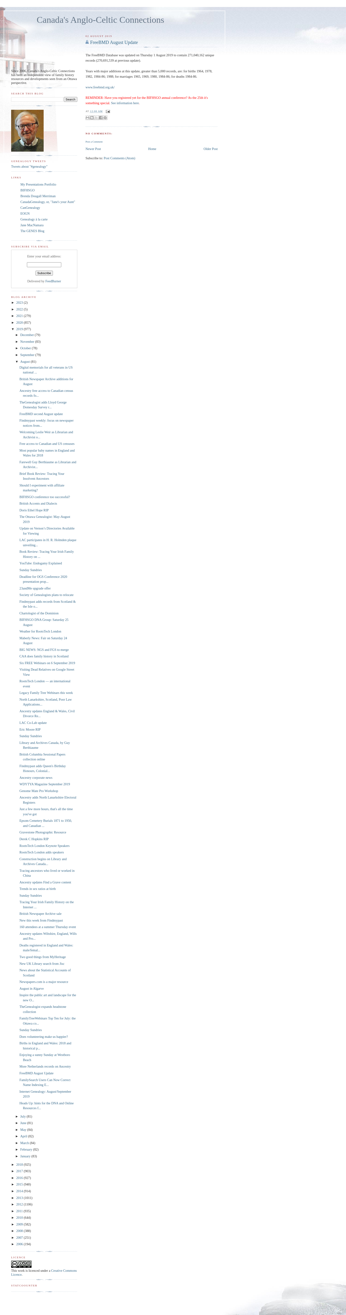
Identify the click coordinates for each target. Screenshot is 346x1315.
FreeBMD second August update (41, 414)
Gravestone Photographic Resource (42, 832)
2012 (20, 1204)
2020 (20, 322)
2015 (20, 1184)
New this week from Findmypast (41, 920)
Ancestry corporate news (35, 777)
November (27, 341)
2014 (20, 1191)
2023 (20, 302)
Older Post (211, 149)
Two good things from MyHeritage (42, 957)
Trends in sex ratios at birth (37, 889)
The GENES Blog (32, 231)
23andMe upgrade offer (35, 588)
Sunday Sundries (30, 570)
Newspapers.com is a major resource (43, 982)
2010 (20, 1217)
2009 (20, 1224)
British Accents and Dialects (38, 503)
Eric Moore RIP (30, 729)
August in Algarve (31, 988)
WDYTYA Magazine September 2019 (44, 784)
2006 (20, 1244)
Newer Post (93, 149)
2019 (20, 329)
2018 (20, 1164)
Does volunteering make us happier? (43, 1037)
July (23, 1116)
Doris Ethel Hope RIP (34, 510)
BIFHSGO (27, 190)
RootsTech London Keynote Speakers (44, 846)
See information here (125, 103)
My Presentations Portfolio (38, 184)
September (27, 355)
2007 (20, 1237)
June (23, 1123)
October (26, 348)
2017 (20, 1171)
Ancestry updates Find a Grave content (45, 882)
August (25, 361)
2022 (20, 309)
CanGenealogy (30, 208)
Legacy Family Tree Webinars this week (46, 693)
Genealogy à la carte (34, 219)
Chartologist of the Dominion (39, 613)
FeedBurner (53, 281)
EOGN (25, 213)
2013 (20, 1198)
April (24, 1136)
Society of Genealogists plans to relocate (46, 595)
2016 (20, 1178)
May (23, 1130)
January (25, 1156)
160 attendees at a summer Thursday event (47, 927)
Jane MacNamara (32, 225)
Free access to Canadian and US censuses (46, 444)
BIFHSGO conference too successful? (44, 497)
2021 (20, 316)
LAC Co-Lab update (33, 723)
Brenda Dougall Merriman (38, 196)
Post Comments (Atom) (119, 158)
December (27, 335)
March (25, 1143)
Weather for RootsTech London (40, 631)
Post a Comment (94, 141)
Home (152, 149)
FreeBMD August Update (114, 42)
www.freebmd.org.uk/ (99, 87)
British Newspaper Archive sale (40, 914)
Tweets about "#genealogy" (29, 166)
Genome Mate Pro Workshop (38, 791)
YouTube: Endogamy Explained (40, 563)
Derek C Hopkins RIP (34, 839)
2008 (20, 1231)
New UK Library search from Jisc (42, 963)
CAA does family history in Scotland (44, 656)
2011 (20, 1211)
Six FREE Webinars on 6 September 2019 (47, 663)
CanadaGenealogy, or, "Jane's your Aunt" (47, 202)
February (26, 1149)
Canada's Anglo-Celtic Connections (100, 20)
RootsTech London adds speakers (41, 852)
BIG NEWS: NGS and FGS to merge (44, 650)
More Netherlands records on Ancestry (45, 1066)
